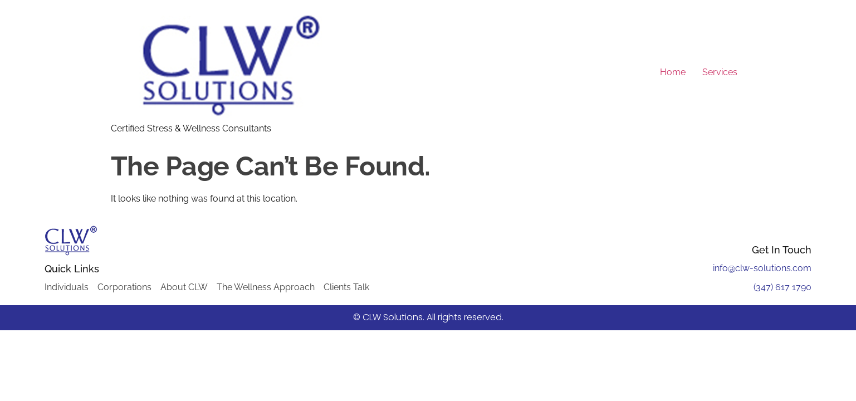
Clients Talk (346, 287)
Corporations (124, 287)
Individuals (67, 287)
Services (719, 72)
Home (673, 72)
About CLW (184, 287)
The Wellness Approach (266, 287)
